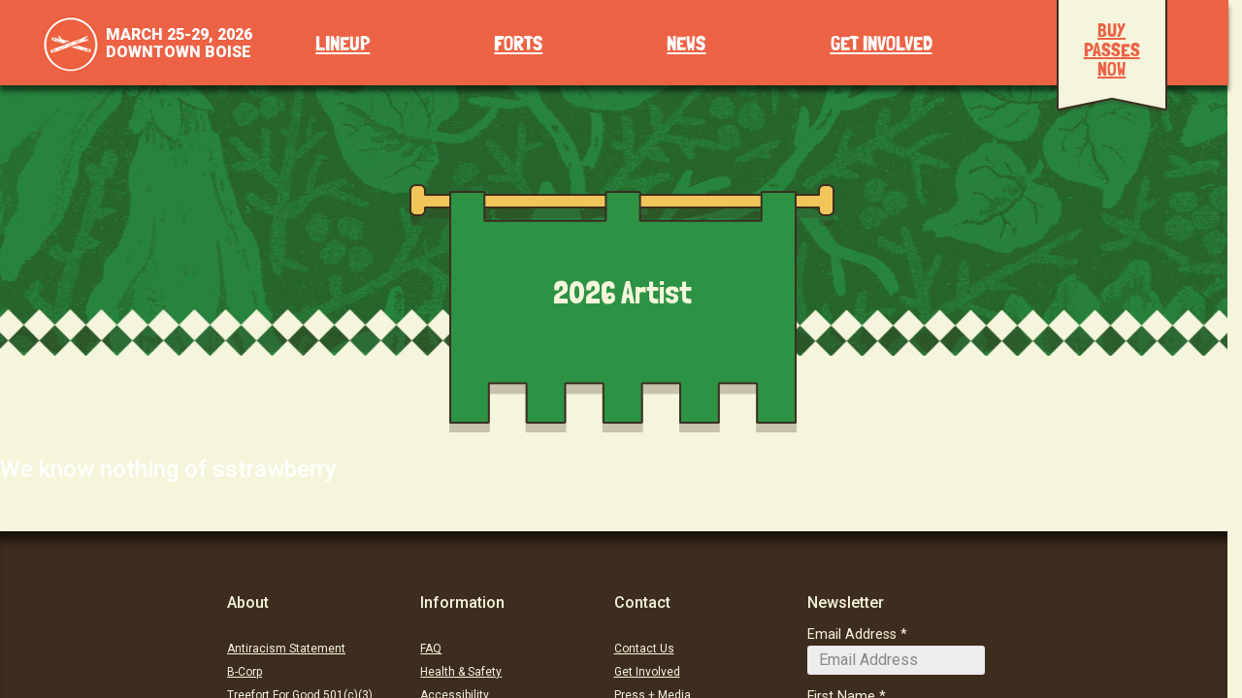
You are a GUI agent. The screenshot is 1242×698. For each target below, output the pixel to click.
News (686, 44)
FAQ (430, 648)
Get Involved (881, 44)
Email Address (852, 634)
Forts (518, 44)
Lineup (342, 44)
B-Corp (244, 672)
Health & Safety (461, 672)
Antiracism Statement (286, 648)
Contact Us (644, 648)
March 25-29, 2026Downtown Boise (179, 43)
